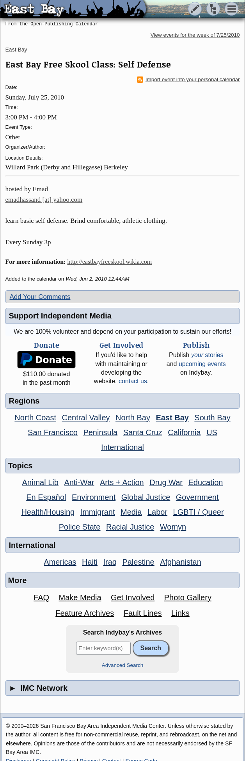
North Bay (132, 417)
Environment (93, 497)
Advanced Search (123, 665)
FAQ (41, 597)
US (211, 432)
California (184, 432)
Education (205, 482)
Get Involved (132, 597)
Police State (80, 527)
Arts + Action (122, 482)
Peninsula (100, 432)
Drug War (166, 482)
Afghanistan (180, 562)
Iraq (109, 562)
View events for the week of (195, 35)
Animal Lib (40, 482)
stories (207, 355)
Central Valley (86, 417)
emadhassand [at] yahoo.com (44, 199)
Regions (24, 401)
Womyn (173, 527)
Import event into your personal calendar (188, 79)
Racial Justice (130, 527)
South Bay (212, 417)
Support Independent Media (60, 315)
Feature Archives (84, 613)
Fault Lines (143, 613)
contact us (133, 381)
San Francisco (53, 432)
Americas (60, 562)
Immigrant (97, 512)
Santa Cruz (142, 432)
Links (180, 613)
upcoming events (202, 364)
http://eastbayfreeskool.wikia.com (109, 261)
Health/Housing (48, 512)
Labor (157, 512)
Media (131, 512)
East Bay (16, 49)
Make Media (80, 597)
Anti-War (79, 482)
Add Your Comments (40, 296)
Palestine (138, 562)
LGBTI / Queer (198, 512)
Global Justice (145, 497)
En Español (46, 497)
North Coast (35, 417)
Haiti (90, 562)
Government (197, 497)
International (122, 447)
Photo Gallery (187, 597)
